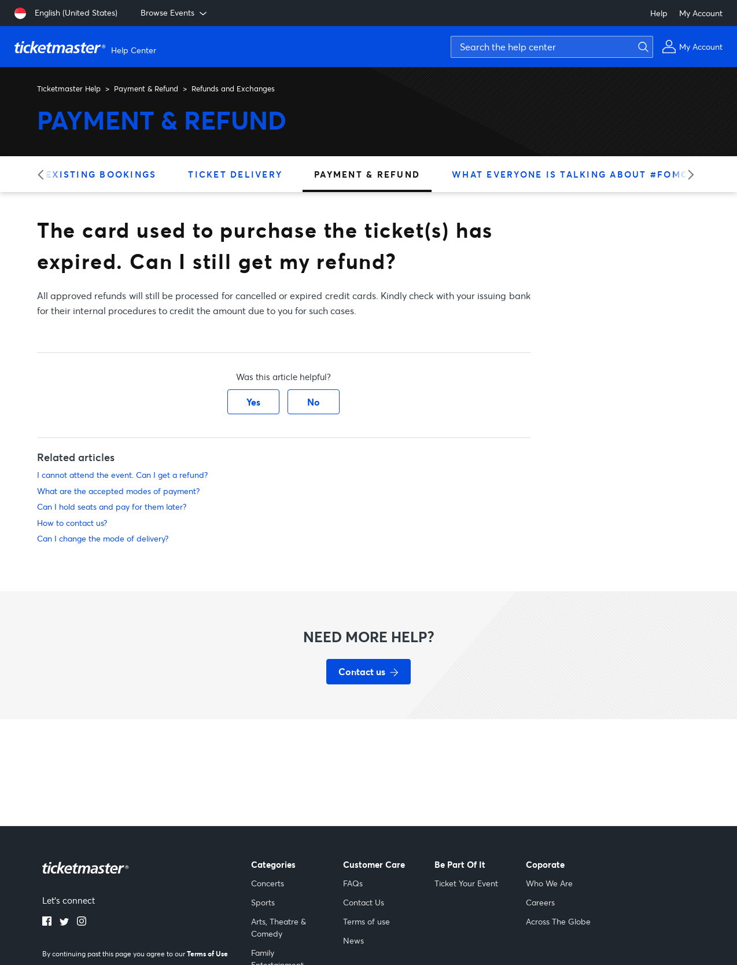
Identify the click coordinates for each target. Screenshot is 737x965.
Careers (540, 902)
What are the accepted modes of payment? (118, 490)
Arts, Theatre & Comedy (278, 927)
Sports (263, 902)
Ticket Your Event (466, 883)
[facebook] (46, 922)
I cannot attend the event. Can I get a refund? (122, 474)
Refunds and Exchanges (233, 88)
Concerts (267, 883)
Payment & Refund (146, 88)
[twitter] (64, 922)
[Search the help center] (552, 47)
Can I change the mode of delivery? (102, 538)
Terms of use (366, 921)
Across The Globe (558, 921)
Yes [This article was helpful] (253, 402)
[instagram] (81, 922)
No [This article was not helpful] (313, 402)
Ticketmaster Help (69, 88)
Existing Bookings (101, 174)
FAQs (353, 883)
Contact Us (363, 902)
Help (659, 13)
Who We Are (549, 883)
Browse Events (175, 13)
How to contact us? (72, 522)
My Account (701, 13)
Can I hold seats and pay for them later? (111, 506)
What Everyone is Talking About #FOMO (570, 174)
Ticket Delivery (235, 174)
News (353, 940)
